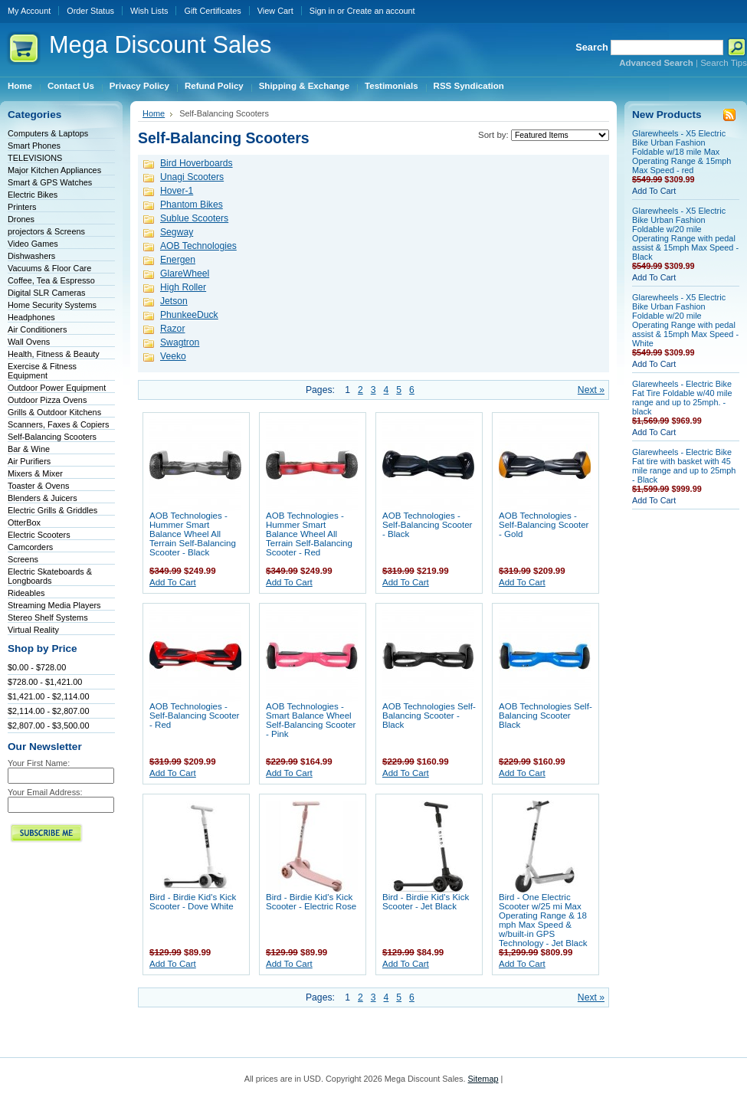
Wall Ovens (29, 341)
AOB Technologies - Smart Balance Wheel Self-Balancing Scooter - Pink (310, 720)
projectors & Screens (46, 231)
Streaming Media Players (54, 605)
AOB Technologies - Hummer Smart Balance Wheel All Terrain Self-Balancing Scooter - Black (192, 534)
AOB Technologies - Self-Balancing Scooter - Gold (543, 525)
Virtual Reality (33, 629)
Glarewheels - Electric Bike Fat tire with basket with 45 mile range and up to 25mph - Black (684, 465)
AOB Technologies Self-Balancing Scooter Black (545, 715)
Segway (176, 232)
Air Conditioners (37, 329)
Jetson (174, 301)
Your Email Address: (45, 792)
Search (591, 47)
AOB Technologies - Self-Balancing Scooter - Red (194, 715)
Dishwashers (31, 255)
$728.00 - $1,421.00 (45, 681)
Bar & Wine (29, 449)
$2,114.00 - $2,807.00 (48, 711)
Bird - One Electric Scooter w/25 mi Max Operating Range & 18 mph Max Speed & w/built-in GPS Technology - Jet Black (543, 920)
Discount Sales (160, 44)
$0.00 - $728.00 (37, 667)
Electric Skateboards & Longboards (50, 576)
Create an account (381, 10)
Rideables (26, 593)
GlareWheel (184, 273)
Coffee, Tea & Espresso (51, 280)
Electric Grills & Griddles (52, 510)
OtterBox (24, 522)
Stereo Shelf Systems (48, 617)
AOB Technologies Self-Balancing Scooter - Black (429, 715)
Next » (591, 390)
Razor (172, 328)
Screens (23, 559)
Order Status (90, 10)
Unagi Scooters (192, 177)
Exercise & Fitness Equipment (42, 371)
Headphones (31, 317)
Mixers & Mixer (35, 473)
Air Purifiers (29, 461)
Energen (177, 259)
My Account (29, 10)
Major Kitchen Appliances (54, 170)
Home (154, 113)
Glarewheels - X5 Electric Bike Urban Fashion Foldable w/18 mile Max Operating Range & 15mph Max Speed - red (681, 152)
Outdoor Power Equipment (57, 387)
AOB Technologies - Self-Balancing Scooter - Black (427, 525)
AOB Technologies (198, 246)
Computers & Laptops (48, 133)
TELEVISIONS (35, 157)
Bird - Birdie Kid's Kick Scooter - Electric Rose (311, 901)
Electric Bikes (32, 194)
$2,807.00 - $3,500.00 (48, 725)
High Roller (183, 287)
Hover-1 (176, 190)
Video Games (33, 243)
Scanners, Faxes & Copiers (58, 424)
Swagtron (179, 342)
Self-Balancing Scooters (52, 436)
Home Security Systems (52, 305)
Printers (22, 206)
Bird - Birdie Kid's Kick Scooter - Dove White (192, 901)
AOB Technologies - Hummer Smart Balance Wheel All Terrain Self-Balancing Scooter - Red (309, 534)
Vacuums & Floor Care (49, 268)
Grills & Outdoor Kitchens (54, 412)
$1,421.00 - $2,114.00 (48, 696)
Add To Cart (172, 582)
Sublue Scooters (194, 218)
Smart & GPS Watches (50, 182)
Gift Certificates (212, 10)
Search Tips (723, 62)
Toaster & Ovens (38, 485)
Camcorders (30, 547)
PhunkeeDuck (189, 315)
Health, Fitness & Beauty (54, 354)
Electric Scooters (39, 534)
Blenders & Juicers (42, 498)
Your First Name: (39, 763)
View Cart (275, 10)
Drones (21, 219)
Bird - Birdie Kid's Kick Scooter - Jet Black (425, 901)
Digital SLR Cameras (47, 292)
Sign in (322, 10)
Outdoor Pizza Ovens (47, 399)
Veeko (173, 356)
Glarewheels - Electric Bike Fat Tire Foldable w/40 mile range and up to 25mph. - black (682, 397)
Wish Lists (149, 10)
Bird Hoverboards (196, 163)
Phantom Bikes (191, 204)
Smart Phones (34, 145)
